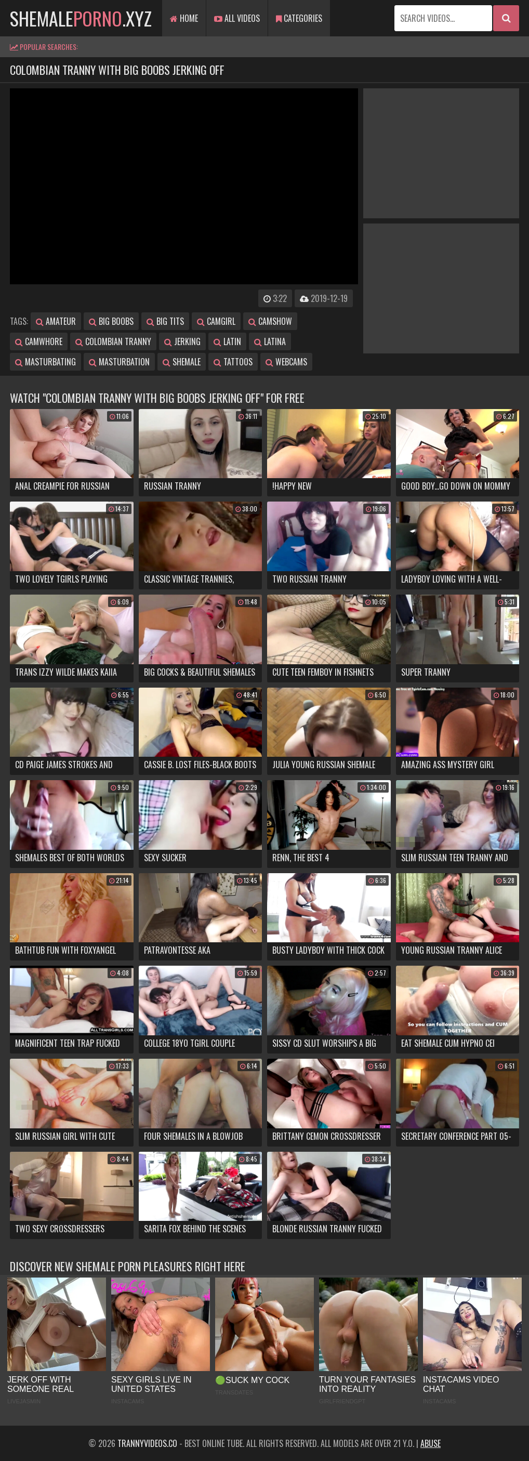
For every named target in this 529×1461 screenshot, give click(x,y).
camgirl (216, 321)
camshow (270, 321)
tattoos (233, 362)
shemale (182, 362)
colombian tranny (113, 341)
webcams (286, 362)
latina (270, 341)
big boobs (111, 321)
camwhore (38, 341)
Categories (299, 18)
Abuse (430, 1443)
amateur (56, 321)
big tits (165, 321)
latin (227, 341)
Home (184, 18)
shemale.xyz (81, 18)
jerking (182, 341)
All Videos (237, 18)
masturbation (119, 362)
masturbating (45, 362)
